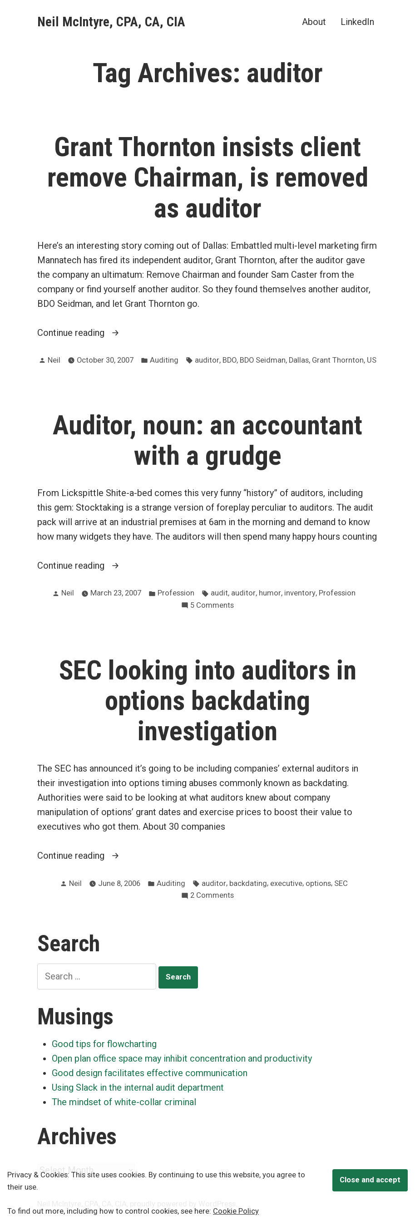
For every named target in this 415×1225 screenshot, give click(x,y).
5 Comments (212, 606)
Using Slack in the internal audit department (138, 1087)
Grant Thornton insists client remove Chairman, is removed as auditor (207, 177)
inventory (300, 593)
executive (286, 883)
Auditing (164, 360)
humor (270, 593)
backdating (248, 883)
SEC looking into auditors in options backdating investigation (207, 700)
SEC (341, 883)
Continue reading (91, 332)
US (371, 360)
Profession (176, 593)
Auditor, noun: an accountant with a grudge (207, 440)
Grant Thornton (338, 360)
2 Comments (212, 896)
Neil (54, 360)
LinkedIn (357, 21)
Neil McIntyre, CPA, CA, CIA (111, 22)
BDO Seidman (263, 360)
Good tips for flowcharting (104, 1043)
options (318, 883)
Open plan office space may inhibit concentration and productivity (182, 1058)
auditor (207, 360)
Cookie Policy (236, 1211)
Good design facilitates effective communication (149, 1073)
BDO (229, 360)
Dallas (299, 360)
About (314, 21)
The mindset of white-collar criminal (124, 1102)
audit (219, 593)
